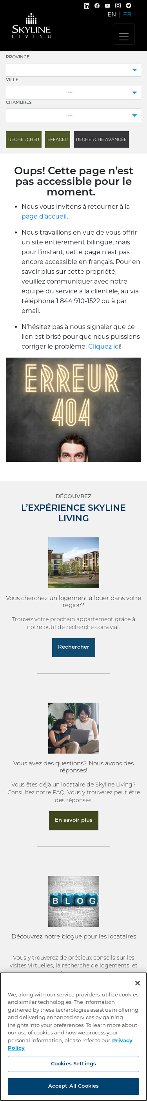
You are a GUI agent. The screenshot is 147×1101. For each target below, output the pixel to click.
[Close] (137, 983)
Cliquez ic (103, 346)
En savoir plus (74, 820)
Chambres (19, 103)
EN (111, 14)
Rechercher (73, 647)
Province (17, 57)
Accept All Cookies (73, 1086)
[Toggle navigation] (124, 34)
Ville (12, 80)
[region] (73, 1036)
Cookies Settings (73, 1064)
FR (127, 14)
